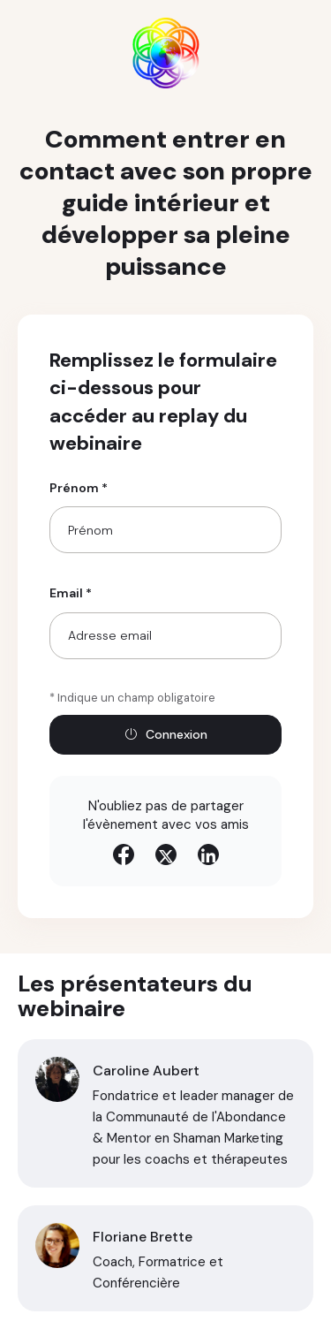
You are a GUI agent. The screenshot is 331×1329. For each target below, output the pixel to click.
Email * (70, 593)
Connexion (165, 734)
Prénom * (78, 488)
